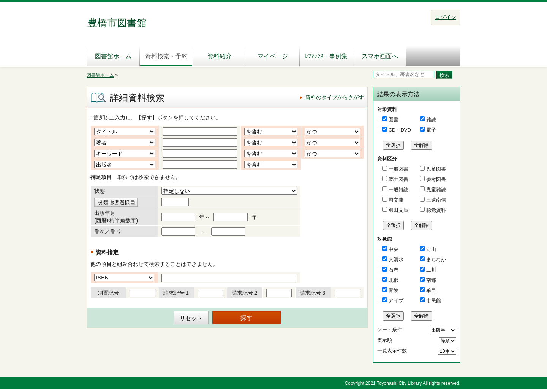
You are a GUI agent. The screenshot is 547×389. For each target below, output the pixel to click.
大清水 (396, 259)
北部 (393, 280)
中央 (393, 249)
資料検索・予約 (166, 56)
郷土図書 (397, 179)
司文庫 (395, 200)
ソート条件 (389, 329)
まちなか (436, 259)
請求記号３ (313, 293)
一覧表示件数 (392, 351)
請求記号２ (245, 293)
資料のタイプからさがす (334, 97)
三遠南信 (435, 200)
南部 (431, 280)
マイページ (273, 56)
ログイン (445, 17)
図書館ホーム (113, 56)
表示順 (384, 340)
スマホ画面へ (380, 56)
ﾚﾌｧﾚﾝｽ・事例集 (326, 56)
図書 (393, 119)
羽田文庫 (397, 210)
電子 (431, 130)
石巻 (393, 270)
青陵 (393, 290)
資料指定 (107, 252)
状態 (99, 191)
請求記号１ (176, 293)
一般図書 (397, 169)
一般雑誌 (397, 189)
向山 (431, 249)
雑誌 (431, 119)
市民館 (433, 300)
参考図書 (435, 179)
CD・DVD (400, 130)
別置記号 (108, 293)
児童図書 (435, 169)
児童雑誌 (435, 189)
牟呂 (431, 290)
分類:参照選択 (114, 202)
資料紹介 (219, 56)
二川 (431, 270)
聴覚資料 (435, 210)
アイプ (396, 300)
